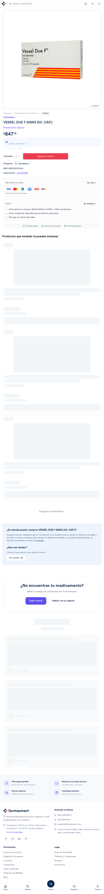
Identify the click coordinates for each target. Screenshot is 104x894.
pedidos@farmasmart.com (67, 824)
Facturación (59, 865)
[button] (44, 3)
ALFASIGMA (22, 173)
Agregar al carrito (45, 156)
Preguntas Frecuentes (13, 856)
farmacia (7, 113)
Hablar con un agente (63, 611)
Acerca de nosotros (12, 852)
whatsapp (39, 540)
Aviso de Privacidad (63, 852)
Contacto (7, 861)
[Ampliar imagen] (94, 106)
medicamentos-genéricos (26, 113)
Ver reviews (16, 558)
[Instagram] (12, 838)
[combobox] (18, 156)
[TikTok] (26, 838)
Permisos (58, 861)
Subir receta (35, 611)
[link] (45, 113)
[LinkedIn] (19, 838)
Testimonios (8, 865)
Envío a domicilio (10, 869)
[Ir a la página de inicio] (4, 4)
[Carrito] (92, 4)
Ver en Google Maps (14, 832)
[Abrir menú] (99, 4)
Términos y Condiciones (65, 856)
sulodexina (22, 164)
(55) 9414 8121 (62, 820)
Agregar (57, 882)
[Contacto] (86, 4)
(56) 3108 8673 (62, 815)
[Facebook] (5, 838)
